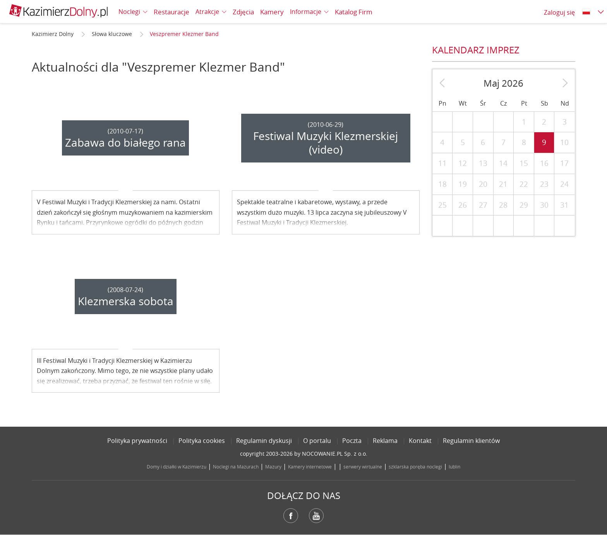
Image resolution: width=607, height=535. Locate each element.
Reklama (385, 440)
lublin (454, 466)
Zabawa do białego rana (125, 142)
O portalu (317, 440)
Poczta (352, 440)
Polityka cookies (201, 440)
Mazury (273, 466)
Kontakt (420, 440)
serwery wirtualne (362, 466)
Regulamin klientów (471, 440)
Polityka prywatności (137, 440)
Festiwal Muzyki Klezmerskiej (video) (325, 143)
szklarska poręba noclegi (415, 466)
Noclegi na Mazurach (236, 466)
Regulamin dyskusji (264, 440)
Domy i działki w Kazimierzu (176, 466)
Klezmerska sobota (125, 301)
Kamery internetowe (310, 466)
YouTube (316, 515)
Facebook (290, 515)
